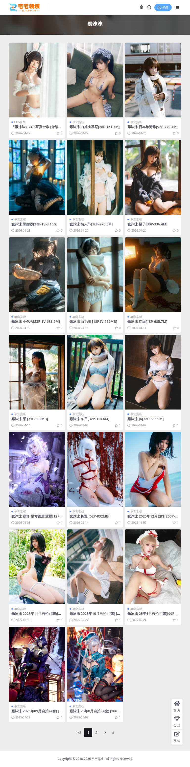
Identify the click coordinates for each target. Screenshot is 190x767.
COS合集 (20, 122)
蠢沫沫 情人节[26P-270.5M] (91, 224)
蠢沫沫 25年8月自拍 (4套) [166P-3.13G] (95, 713)
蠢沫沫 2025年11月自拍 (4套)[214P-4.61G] (36, 615)
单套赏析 (78, 122)
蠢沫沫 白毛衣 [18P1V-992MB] (93, 321)
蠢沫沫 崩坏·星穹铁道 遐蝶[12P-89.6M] (36, 518)
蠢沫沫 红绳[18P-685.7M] (147, 321)
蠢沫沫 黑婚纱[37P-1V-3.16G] (34, 224)
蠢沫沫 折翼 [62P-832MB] (90, 516)
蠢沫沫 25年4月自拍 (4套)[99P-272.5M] (152, 615)
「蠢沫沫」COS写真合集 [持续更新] (36, 128)
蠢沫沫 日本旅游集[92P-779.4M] (152, 126)
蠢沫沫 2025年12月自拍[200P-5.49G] (152, 518)
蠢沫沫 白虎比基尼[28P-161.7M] (95, 126)
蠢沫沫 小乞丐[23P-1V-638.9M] (35, 321)
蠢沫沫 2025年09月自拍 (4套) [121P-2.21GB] (36, 713)
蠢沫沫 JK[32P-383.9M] (145, 418)
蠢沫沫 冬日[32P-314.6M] (89, 418)
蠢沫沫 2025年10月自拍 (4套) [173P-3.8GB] (94, 615)
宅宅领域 (97, 759)
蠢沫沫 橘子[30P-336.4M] (147, 224)
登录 (163, 7)
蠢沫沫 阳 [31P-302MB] (29, 418)
